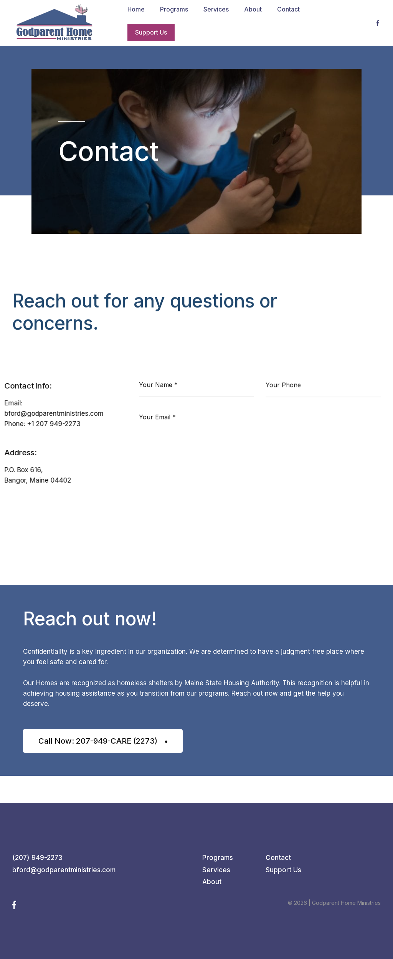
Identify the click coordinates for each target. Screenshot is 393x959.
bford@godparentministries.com (54, 414)
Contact (278, 857)
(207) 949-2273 (37, 857)
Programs (217, 857)
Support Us (283, 870)
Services (216, 870)
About (211, 882)
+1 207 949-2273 (54, 424)
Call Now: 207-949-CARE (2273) (102, 741)
